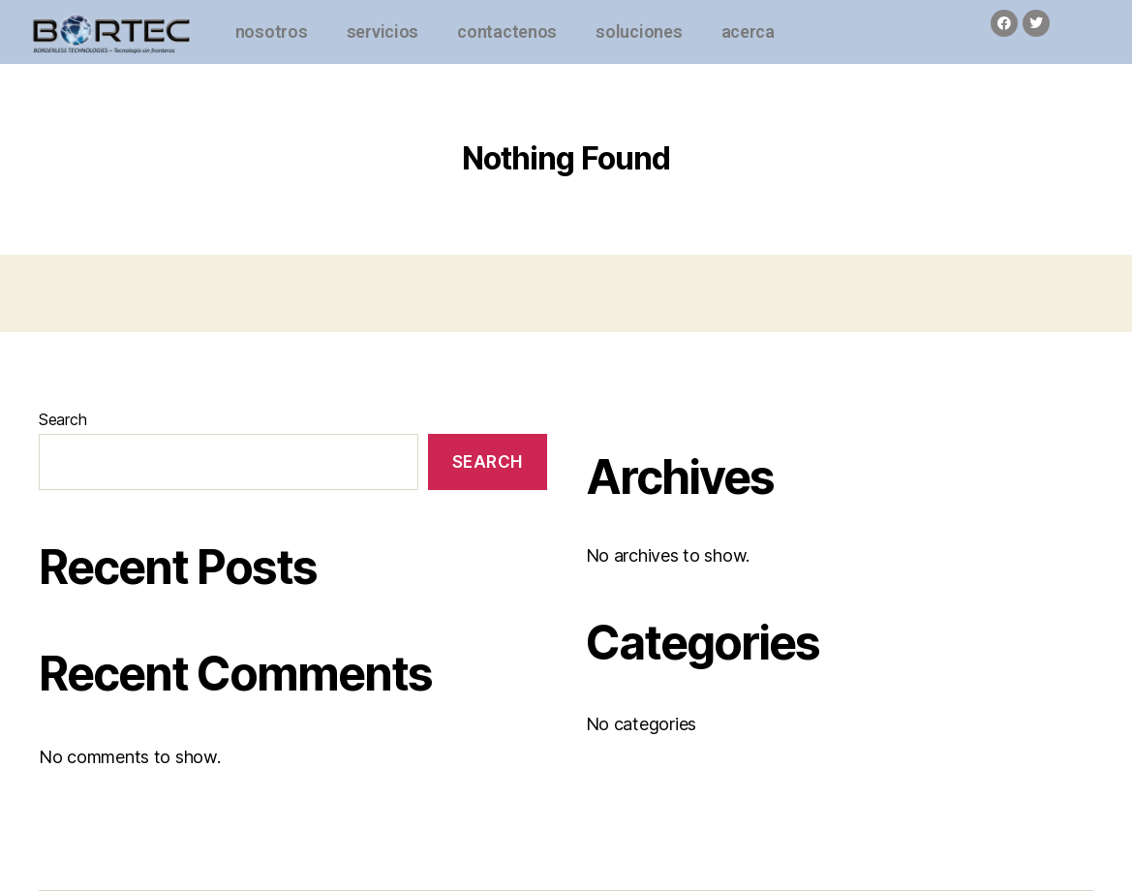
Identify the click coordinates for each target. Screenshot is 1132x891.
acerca (748, 31)
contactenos (507, 31)
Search (62, 419)
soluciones (639, 31)
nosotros (271, 31)
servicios (383, 31)
